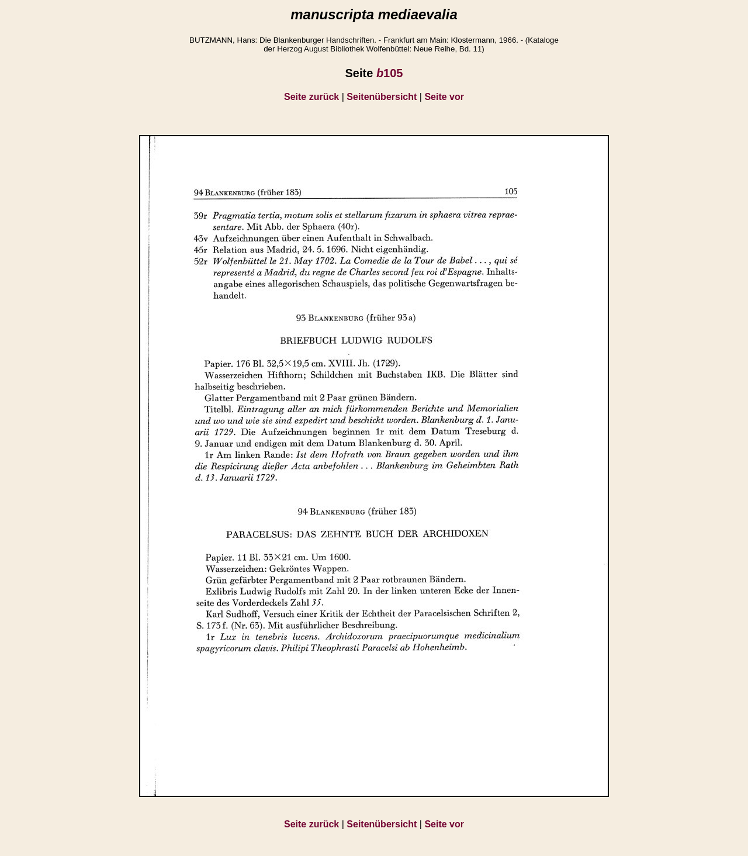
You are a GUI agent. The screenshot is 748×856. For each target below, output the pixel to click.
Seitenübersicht (382, 97)
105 (389, 73)
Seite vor (444, 97)
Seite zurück (311, 97)
